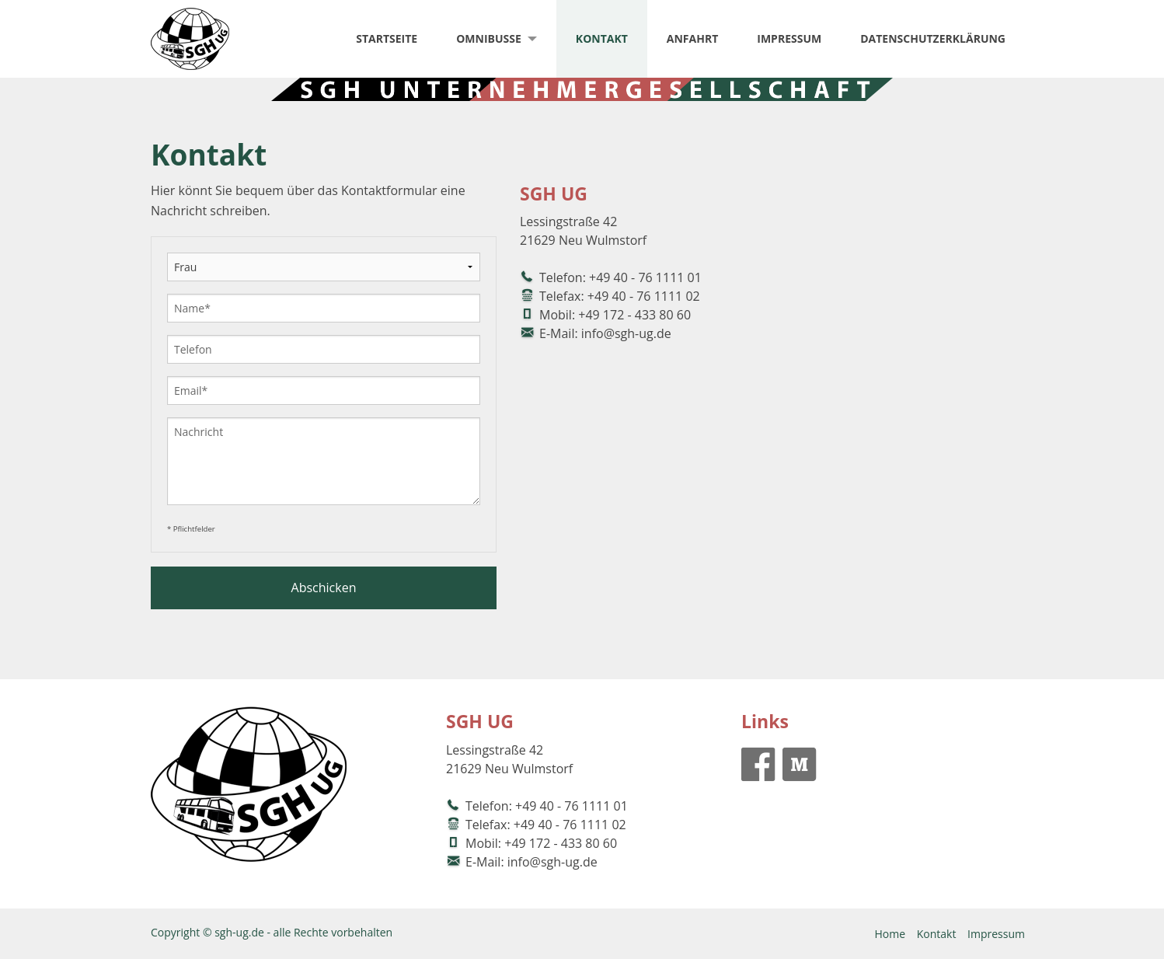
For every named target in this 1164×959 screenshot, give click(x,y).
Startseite (386, 38)
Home (889, 933)
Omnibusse (488, 38)
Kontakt (602, 38)
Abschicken (324, 587)
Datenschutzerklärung (932, 38)
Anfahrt (692, 38)
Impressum (789, 38)
